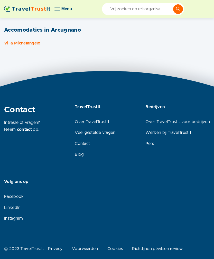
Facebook (14, 197)
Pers (149, 144)
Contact (82, 144)
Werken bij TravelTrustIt (168, 133)
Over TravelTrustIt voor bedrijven (177, 122)
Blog (79, 154)
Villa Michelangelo (22, 43)
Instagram (13, 218)
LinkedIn (12, 208)
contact (24, 129)
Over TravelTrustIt (92, 122)
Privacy (55, 249)
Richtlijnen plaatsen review (157, 249)
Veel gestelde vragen (95, 133)
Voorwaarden (85, 249)
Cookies (115, 249)
